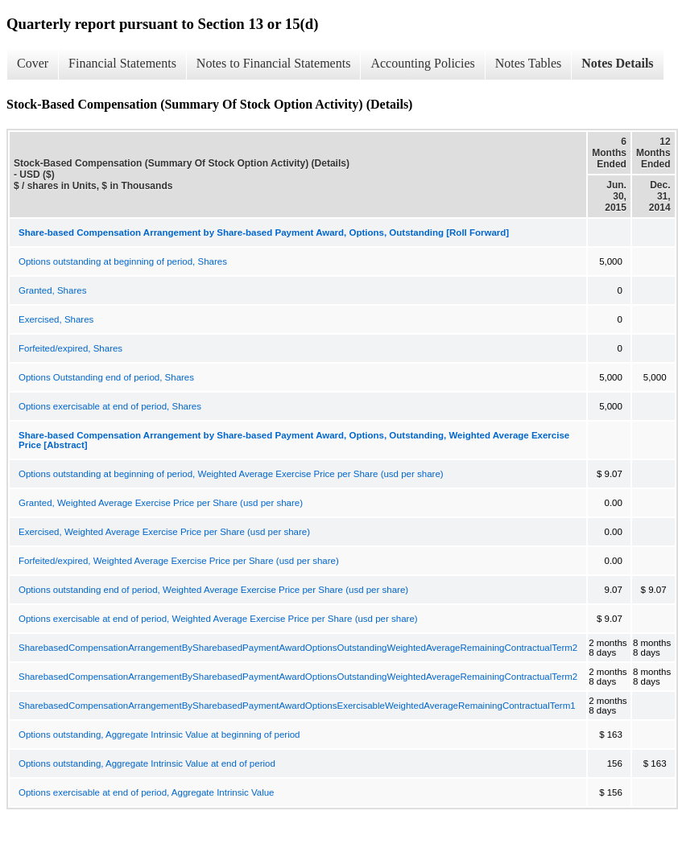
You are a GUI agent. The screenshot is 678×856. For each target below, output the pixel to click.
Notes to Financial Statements (273, 63)
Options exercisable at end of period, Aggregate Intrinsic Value (147, 792)
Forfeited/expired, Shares (70, 348)
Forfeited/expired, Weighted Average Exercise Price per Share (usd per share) (179, 561)
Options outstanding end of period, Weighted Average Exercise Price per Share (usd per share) (213, 590)
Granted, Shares (52, 290)
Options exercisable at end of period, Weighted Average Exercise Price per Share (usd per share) (218, 618)
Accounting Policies (422, 63)
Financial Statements (122, 63)
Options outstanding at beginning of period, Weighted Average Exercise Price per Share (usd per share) (231, 474)
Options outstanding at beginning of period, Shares (123, 261)
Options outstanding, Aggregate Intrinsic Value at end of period (147, 763)
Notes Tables (528, 63)
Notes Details (617, 63)
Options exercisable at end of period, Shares (110, 406)
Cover (32, 63)
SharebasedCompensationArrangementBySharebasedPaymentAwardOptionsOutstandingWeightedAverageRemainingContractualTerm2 (298, 647)
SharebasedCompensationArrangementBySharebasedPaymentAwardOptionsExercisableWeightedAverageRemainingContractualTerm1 (297, 705)
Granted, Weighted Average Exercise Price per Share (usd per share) (161, 503)
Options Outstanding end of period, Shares (106, 377)
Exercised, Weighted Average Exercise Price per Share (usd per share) (164, 532)
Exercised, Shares (56, 319)
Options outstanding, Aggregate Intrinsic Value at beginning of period (159, 734)
